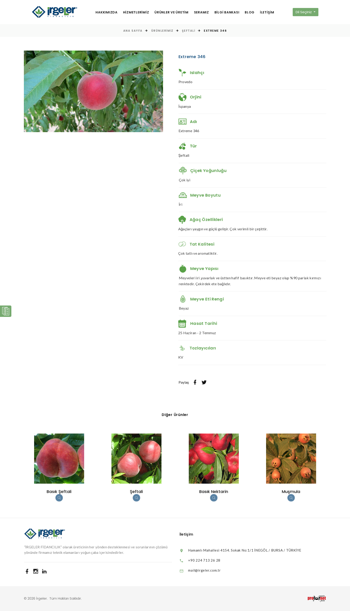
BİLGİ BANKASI (226, 12)
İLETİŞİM (267, 12)
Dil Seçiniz (304, 12)
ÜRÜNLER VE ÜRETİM (171, 12)
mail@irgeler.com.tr (208, 570)
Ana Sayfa (133, 31)
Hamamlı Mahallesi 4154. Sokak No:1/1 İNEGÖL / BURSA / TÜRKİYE (249, 550)
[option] (93, 91)
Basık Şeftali (59, 491)
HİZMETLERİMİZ (136, 12)
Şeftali (188, 31)
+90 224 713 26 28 (208, 560)
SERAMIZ (201, 12)
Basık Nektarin (213, 491)
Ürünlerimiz (162, 31)
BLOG (249, 12)
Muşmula (291, 491)
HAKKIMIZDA (107, 12)
